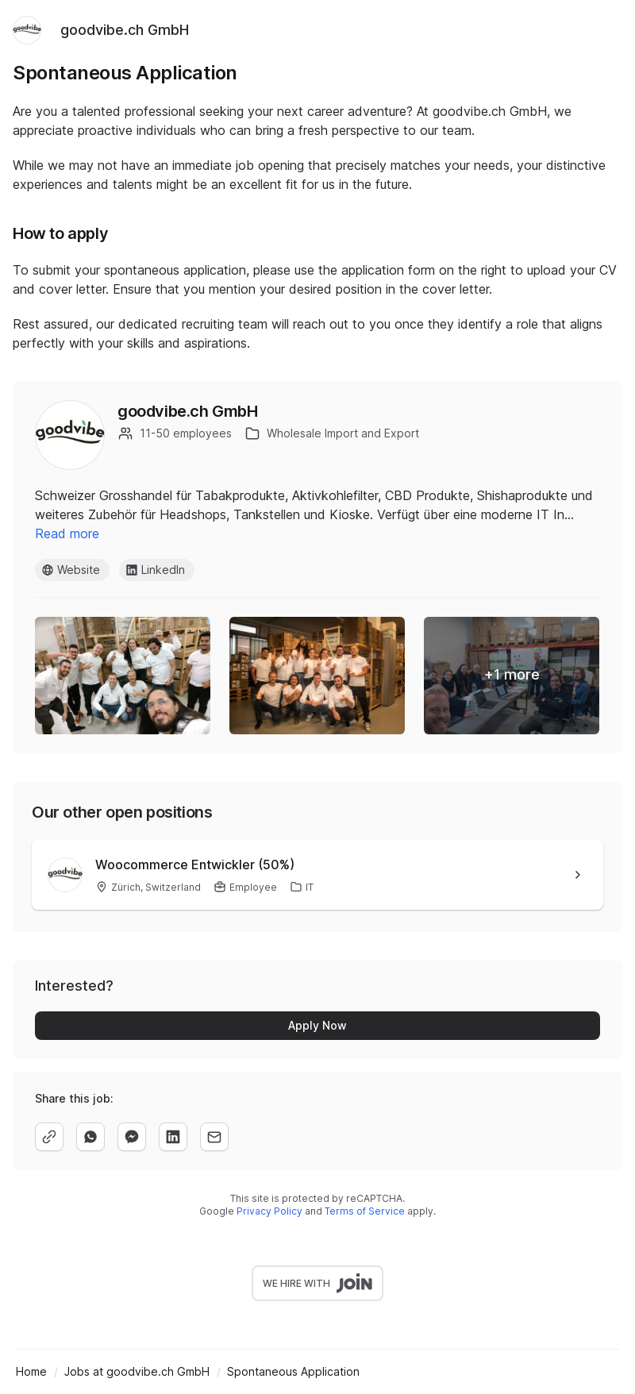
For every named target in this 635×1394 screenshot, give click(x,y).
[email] (214, 1137)
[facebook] (131, 1137)
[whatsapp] (90, 1137)
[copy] (49, 1137)
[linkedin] (173, 1137)
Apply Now (317, 1025)
